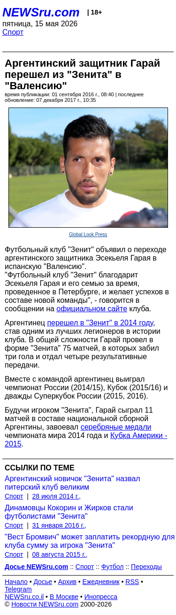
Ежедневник (101, 581)
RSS (132, 581)
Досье (42, 581)
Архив (67, 581)
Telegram (18, 589)
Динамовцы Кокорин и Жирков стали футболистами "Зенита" (69, 512)
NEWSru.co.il (24, 596)
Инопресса (101, 596)
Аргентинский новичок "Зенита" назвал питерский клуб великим (72, 483)
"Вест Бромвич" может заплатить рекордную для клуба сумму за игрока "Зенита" (90, 541)
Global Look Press (88, 234)
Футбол (112, 566)
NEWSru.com (41, 12)
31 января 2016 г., (59, 525)
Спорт (12, 32)
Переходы (146, 566)
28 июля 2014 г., (56, 496)
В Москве (64, 596)
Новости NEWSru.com (44, 604)
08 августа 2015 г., (60, 554)
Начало (16, 581)
